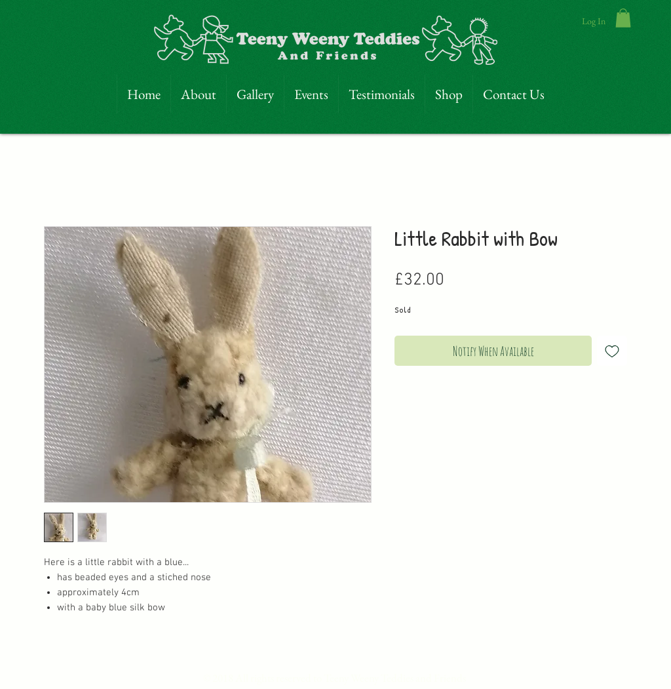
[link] (623, 18)
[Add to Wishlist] (612, 351)
